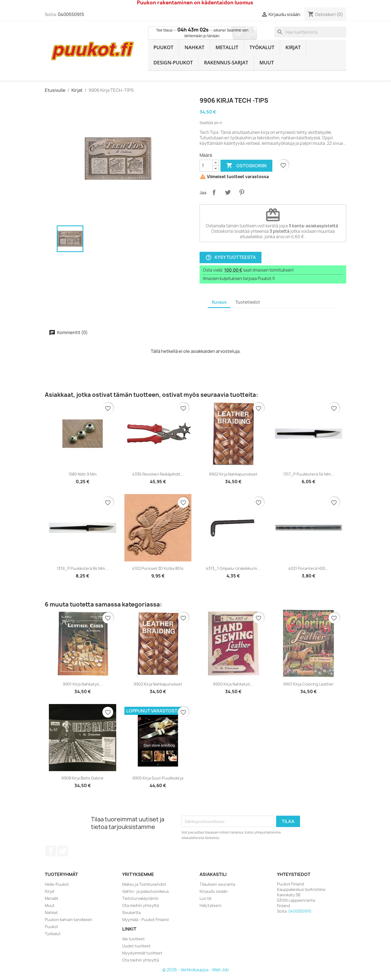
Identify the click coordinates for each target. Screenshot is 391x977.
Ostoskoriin (246, 165)
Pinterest (241, 192)
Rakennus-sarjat (226, 62)
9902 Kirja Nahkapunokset (233, 474)
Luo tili (205, 898)
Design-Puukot (173, 62)
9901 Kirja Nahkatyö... (82, 684)
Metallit (227, 47)
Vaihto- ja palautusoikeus (145, 891)
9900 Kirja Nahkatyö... (233, 684)
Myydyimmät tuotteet (142, 953)
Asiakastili (213, 874)
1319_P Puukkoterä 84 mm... (82, 568)
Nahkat (194, 47)
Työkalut (262, 47)
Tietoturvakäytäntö (140, 898)
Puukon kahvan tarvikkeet (68, 919)
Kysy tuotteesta (230, 257)
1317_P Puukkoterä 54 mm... (308, 474)
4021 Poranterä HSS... (308, 568)
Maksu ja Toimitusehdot (144, 884)
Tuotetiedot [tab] (247, 302)
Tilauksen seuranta (217, 884)
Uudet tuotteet (136, 945)
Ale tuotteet (133, 938)
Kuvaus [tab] (219, 302)
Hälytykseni (210, 905)
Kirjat (293, 47)
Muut (266, 62)
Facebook (50, 851)
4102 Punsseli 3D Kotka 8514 (158, 568)
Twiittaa (227, 192)
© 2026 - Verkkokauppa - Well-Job (195, 970)
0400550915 (71, 14)
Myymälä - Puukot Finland (145, 919)
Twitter (62, 851)
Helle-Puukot (57, 884)
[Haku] (310, 32)
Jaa (214, 192)
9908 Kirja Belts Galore (82, 778)
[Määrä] (206, 166)
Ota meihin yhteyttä (140, 905)
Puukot (163, 47)
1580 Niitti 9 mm (82, 474)
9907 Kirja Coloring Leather (308, 684)
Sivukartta (131, 912)
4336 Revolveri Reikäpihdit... (158, 474)
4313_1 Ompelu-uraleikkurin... (233, 568)
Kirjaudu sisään (214, 891)
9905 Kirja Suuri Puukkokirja (157, 778)
